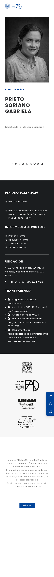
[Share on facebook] (12, 164)
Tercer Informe (17, 243)
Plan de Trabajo (17, 201)
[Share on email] (42, 164)
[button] (47, 6)
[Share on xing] (38, 164)
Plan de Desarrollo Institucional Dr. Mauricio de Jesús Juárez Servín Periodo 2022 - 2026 (28, 214)
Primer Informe (17, 235)
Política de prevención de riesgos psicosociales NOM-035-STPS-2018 (27, 322)
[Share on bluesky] (34, 164)
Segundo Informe (18, 239)
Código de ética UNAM (25, 314)
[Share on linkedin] (27, 164)
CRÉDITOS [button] (27, 505)
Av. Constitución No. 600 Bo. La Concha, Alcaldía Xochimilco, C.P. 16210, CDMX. (24, 271)
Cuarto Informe (17, 247)
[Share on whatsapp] (31, 164)
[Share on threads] (19, 164)
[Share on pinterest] (23, 164)
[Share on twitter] (16, 164)
